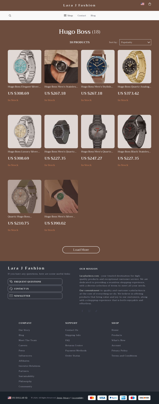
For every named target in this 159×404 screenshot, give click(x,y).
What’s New (118, 340)
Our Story (24, 330)
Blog (93, 15)
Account (116, 345)
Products (117, 335)
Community (25, 386)
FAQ (67, 340)
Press (22, 350)
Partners (24, 371)
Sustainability (26, 376)
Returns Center (74, 345)
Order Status (72, 355)
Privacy (66, 397)
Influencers (25, 355)
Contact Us (71, 330)
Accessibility (77, 397)
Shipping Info (73, 335)
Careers (23, 345)
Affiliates (24, 361)
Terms (59, 397)
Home (115, 330)
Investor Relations (29, 366)
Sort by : (113, 42)
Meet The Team (28, 340)
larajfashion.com (89, 276)
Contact (82, 15)
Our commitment (90, 290)
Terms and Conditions (124, 355)
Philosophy (25, 381)
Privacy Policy (120, 350)
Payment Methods (76, 350)
